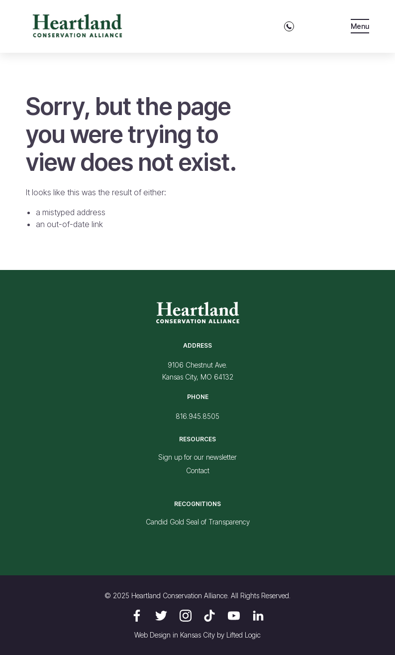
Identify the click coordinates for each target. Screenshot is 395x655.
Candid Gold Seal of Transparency (198, 522)
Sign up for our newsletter (197, 457)
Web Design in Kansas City (174, 635)
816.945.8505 (197, 416)
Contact (197, 470)
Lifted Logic (243, 635)
